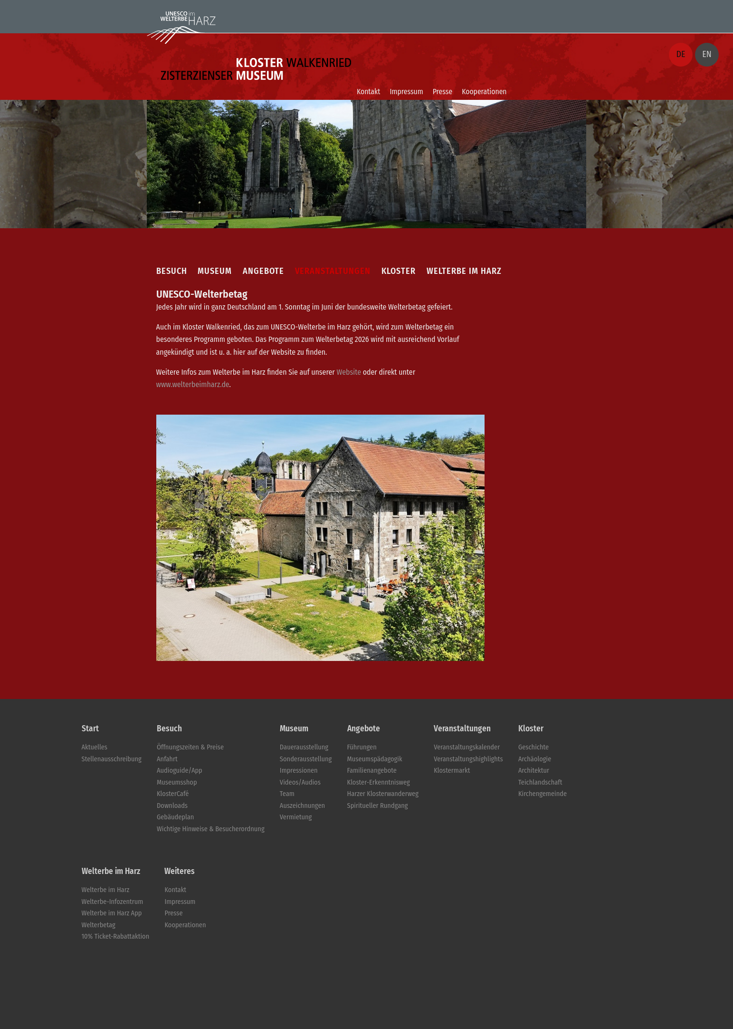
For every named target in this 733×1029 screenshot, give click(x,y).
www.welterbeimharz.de (192, 384)
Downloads (172, 806)
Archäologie (534, 759)
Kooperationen (484, 91)
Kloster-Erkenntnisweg (378, 782)
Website (349, 372)
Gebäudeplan (175, 817)
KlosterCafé (173, 794)
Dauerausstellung (304, 747)
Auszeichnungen (302, 806)
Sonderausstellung (306, 759)
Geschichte (533, 747)
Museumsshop (177, 782)
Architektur (533, 771)
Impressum (406, 91)
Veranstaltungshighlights (468, 759)
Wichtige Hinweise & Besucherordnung (211, 829)
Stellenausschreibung (112, 759)
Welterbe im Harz (106, 890)
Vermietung (296, 817)
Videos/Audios (300, 782)
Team (287, 794)
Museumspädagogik (374, 759)
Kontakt (368, 91)
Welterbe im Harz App (112, 913)
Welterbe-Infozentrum (112, 902)
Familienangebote (372, 771)
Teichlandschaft (540, 782)
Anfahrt (167, 759)
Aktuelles (94, 747)
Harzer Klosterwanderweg (383, 794)
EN (706, 54)
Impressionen (299, 771)
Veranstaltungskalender (467, 747)
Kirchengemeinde (542, 794)
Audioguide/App (179, 771)
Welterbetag (98, 925)
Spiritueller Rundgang (377, 806)
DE (680, 54)
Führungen (362, 747)
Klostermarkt (452, 771)
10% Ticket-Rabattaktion (116, 936)
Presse (442, 91)
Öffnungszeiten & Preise (190, 747)
